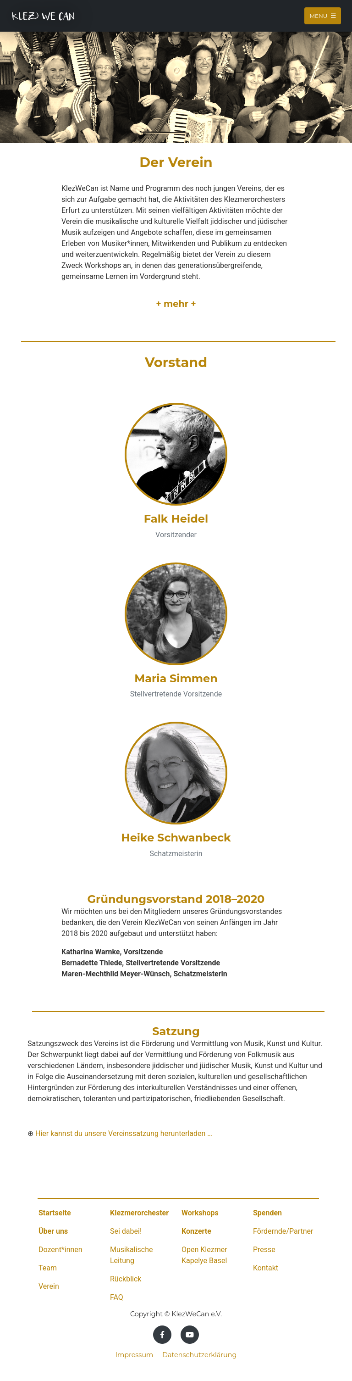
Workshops (200, 1212)
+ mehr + (176, 303)
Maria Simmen (176, 678)
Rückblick (125, 1279)
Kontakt (265, 1268)
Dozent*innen (60, 1249)
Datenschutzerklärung (199, 1355)
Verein (48, 1286)
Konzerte (196, 1231)
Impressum (135, 1355)
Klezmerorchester (139, 1212)
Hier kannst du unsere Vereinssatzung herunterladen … (123, 1133)
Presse (264, 1249)
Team (47, 1268)
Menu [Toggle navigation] (323, 15)
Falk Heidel (176, 518)
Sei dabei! (126, 1231)
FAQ (116, 1297)
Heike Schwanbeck (176, 837)
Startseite (54, 1212)
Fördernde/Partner (283, 1231)
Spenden (267, 1212)
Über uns (53, 1231)
